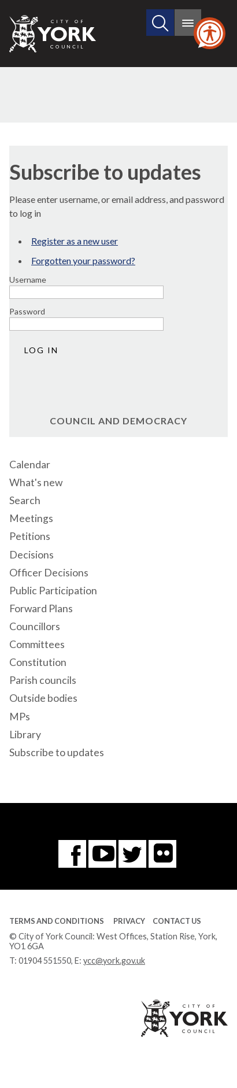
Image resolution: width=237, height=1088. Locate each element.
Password (27, 311)
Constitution (37, 662)
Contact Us (177, 921)
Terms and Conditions (56, 921)
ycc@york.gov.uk (114, 960)
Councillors (34, 626)
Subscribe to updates (56, 752)
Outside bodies (43, 698)
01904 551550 (44, 960)
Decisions (31, 555)
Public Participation (53, 590)
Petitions (29, 536)
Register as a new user (74, 240)
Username (27, 279)
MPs (19, 716)
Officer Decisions (48, 573)
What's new (35, 482)
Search (24, 500)
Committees (37, 644)
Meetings (31, 518)
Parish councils (42, 680)
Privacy (129, 921)
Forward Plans (41, 608)
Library (25, 734)
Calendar (29, 464)
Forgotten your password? (83, 260)
